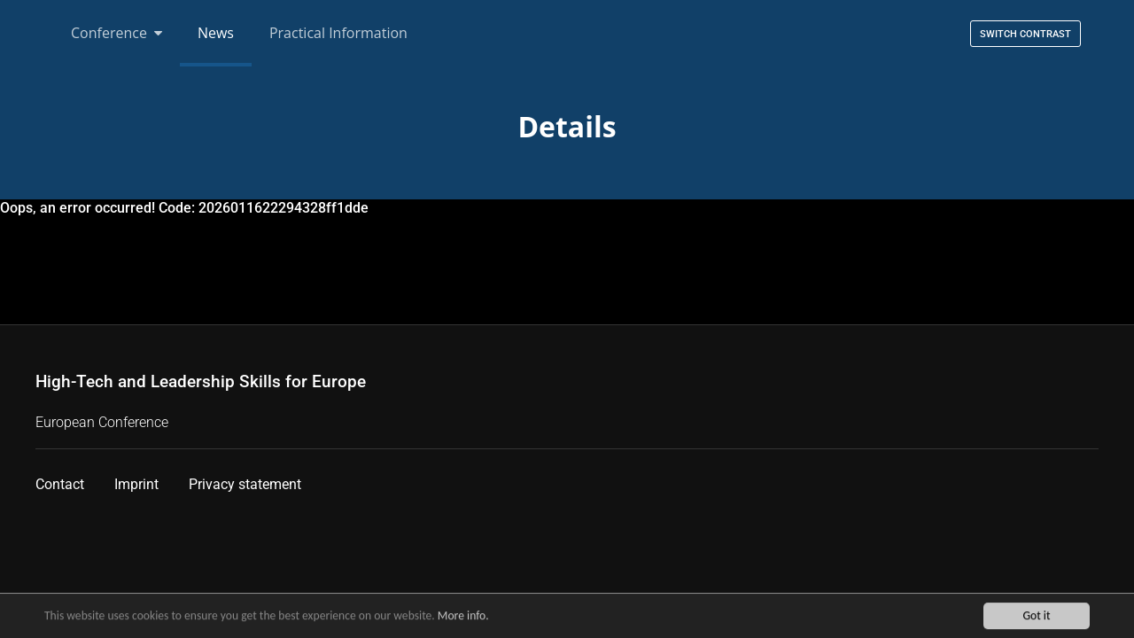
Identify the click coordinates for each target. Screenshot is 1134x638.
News (216, 33)
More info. (463, 617)
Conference (116, 33)
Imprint (136, 484)
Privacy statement (245, 484)
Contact (59, 484)
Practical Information (338, 33)
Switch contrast (1025, 34)
